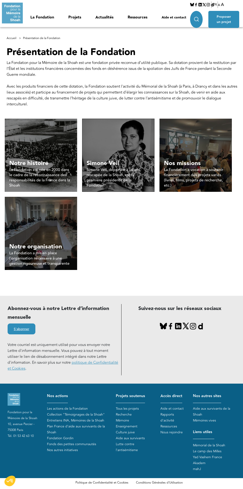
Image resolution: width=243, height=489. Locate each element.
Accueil (11, 38)
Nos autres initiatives (62, 450)
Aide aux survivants (130, 438)
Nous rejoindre (171, 432)
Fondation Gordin (60, 438)
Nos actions (57, 396)
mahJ (197, 469)
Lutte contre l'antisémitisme (127, 447)
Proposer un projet (224, 19)
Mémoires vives (204, 420)
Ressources (137, 17)
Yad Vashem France (207, 457)
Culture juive (125, 432)
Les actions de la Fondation (67, 408)
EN (214, 4)
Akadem (199, 463)
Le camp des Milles (207, 451)
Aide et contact (174, 17)
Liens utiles (202, 432)
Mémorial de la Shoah (209, 445)
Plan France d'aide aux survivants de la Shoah (76, 429)
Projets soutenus (130, 396)
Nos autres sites (207, 396)
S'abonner (21, 329)
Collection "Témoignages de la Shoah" (76, 414)
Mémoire (122, 420)
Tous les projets (127, 408)
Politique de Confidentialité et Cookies (101, 482)
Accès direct (171, 396)
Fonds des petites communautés (71, 444)
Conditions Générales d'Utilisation (159, 482)
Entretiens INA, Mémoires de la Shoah (75, 420)
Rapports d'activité (167, 417)
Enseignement (126, 426)
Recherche (124, 414)
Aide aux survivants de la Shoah (211, 411)
